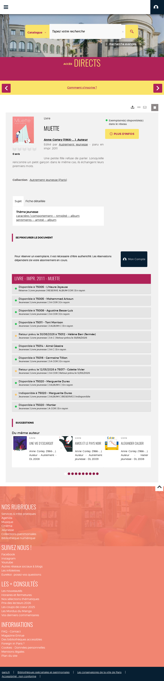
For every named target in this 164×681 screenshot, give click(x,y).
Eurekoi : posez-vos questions (21, 573)
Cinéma (6, 525)
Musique (7, 521)
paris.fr (6, 671)
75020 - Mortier (46, 404)
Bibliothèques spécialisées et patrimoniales (44, 671)
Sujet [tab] (18, 201)
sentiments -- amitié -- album (36, 220)
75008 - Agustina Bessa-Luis (54, 309)
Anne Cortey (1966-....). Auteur (66, 140)
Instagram (8, 557)
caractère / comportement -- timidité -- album (48, 216)
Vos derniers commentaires (20, 614)
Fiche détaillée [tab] (35, 201)
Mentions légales (12, 650)
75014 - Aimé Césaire (49, 345)
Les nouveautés (11, 590)
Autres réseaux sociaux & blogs (22, 565)
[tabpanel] (58, 216)
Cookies (6, 646)
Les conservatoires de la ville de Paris (99, 671)
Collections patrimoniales (18, 533)
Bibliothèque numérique (18, 537)
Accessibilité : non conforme (19, 675)
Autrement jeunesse (73, 144)
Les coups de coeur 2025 (18, 606)
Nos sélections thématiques (20, 598)
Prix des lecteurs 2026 (16, 602)
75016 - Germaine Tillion (51, 356)
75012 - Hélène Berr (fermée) (77, 333)
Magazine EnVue (12, 634)
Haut (159, 486)
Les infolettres (10, 569)
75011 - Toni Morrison (49, 321)
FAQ (4, 630)
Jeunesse (7, 529)
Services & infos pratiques (18, 512)
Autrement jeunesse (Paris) (48, 180)
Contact (15, 630)
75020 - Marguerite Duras (53, 380)
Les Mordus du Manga (16, 610)
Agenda (6, 517)
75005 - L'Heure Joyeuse (52, 286)
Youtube (7, 561)
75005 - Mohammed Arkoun (54, 297)
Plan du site (9, 654)
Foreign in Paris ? (12, 642)
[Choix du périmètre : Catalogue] (37, 31)
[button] (157, 7)
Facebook (8, 553)
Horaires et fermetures (16, 594)
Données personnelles (30, 646)
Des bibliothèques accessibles (21, 638)
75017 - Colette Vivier (71, 368)
